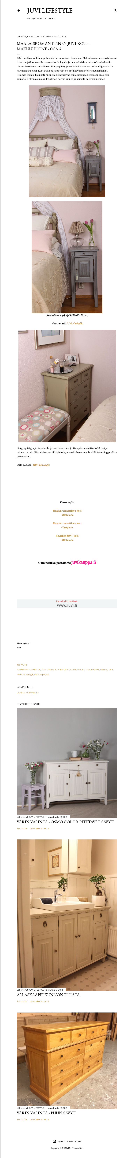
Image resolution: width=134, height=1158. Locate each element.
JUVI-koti (59, 669)
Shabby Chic (106, 669)
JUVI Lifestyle (50, 10)
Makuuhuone (92, 669)
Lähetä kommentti (28, 692)
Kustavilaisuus (77, 669)
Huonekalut (34, 669)
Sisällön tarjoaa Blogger (67, 1141)
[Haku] (115, 9)
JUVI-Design (47, 669)
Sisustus (21, 674)
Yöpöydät (44, 674)
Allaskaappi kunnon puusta (48, 994)
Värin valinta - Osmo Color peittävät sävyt (65, 822)
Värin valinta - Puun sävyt (46, 1113)
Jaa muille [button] (22, 664)
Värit (36, 674)
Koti (67, 669)
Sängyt (29, 674)
